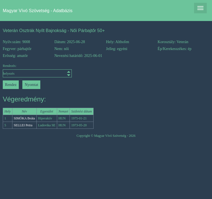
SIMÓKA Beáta (24, 118)
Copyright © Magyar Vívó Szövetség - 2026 (106, 136)
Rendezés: (28, 70)
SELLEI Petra (23, 125)
